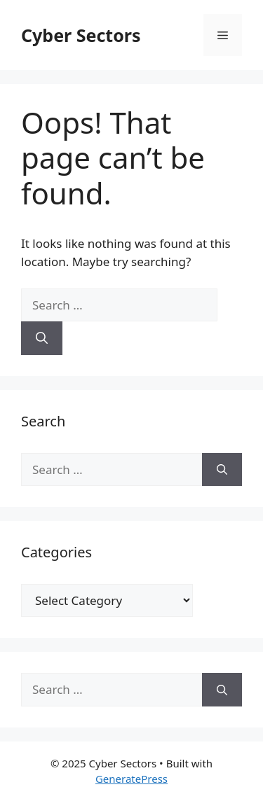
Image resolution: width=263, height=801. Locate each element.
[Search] (41, 338)
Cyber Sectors (81, 35)
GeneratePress (131, 779)
